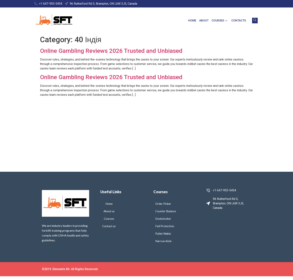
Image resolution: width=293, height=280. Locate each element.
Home (192, 20)
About (204, 20)
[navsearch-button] (255, 20)
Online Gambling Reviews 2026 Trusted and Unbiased (111, 50)
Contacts (238, 20)
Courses (219, 20)
